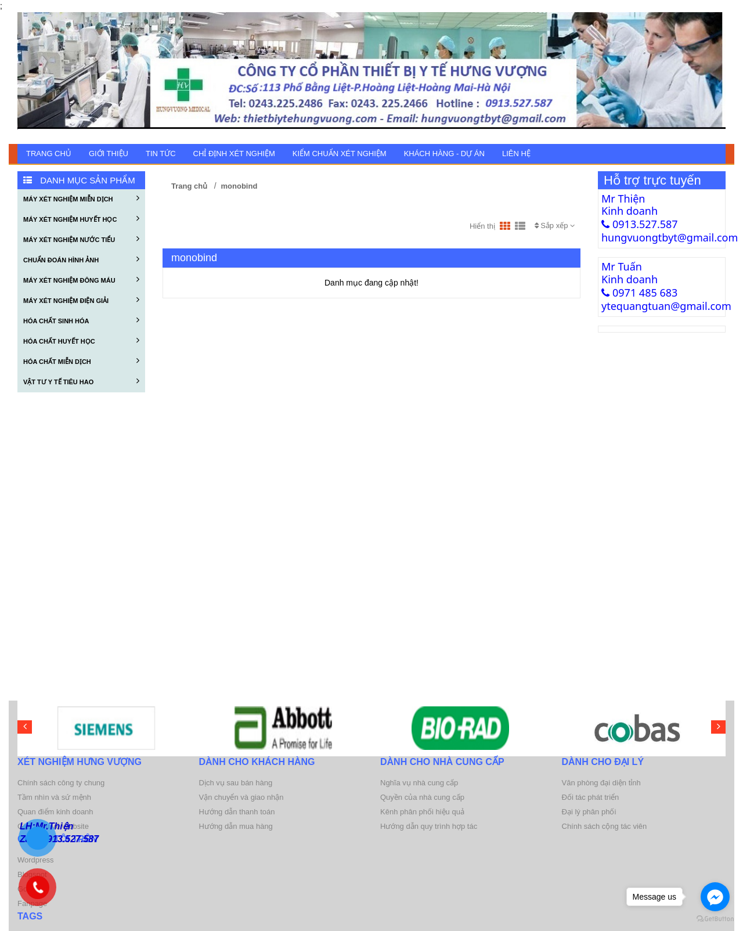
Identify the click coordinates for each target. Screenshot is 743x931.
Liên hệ (516, 153)
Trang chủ (48, 153)
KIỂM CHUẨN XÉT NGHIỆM (340, 153)
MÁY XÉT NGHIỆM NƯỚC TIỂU (81, 238)
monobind (239, 186)
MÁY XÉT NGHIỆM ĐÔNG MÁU (81, 279)
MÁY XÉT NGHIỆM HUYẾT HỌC (81, 218)
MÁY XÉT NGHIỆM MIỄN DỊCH (81, 198)
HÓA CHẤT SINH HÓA (81, 319)
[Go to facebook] (715, 896)
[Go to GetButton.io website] (715, 919)
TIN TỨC (161, 153)
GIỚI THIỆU (108, 153)
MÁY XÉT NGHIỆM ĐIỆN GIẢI (81, 299)
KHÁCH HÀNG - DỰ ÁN (444, 153)
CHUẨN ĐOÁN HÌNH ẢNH (81, 259)
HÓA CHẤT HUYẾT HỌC (81, 340)
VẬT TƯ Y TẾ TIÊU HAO (81, 380)
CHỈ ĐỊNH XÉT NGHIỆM (234, 153)
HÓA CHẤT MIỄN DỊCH (81, 360)
